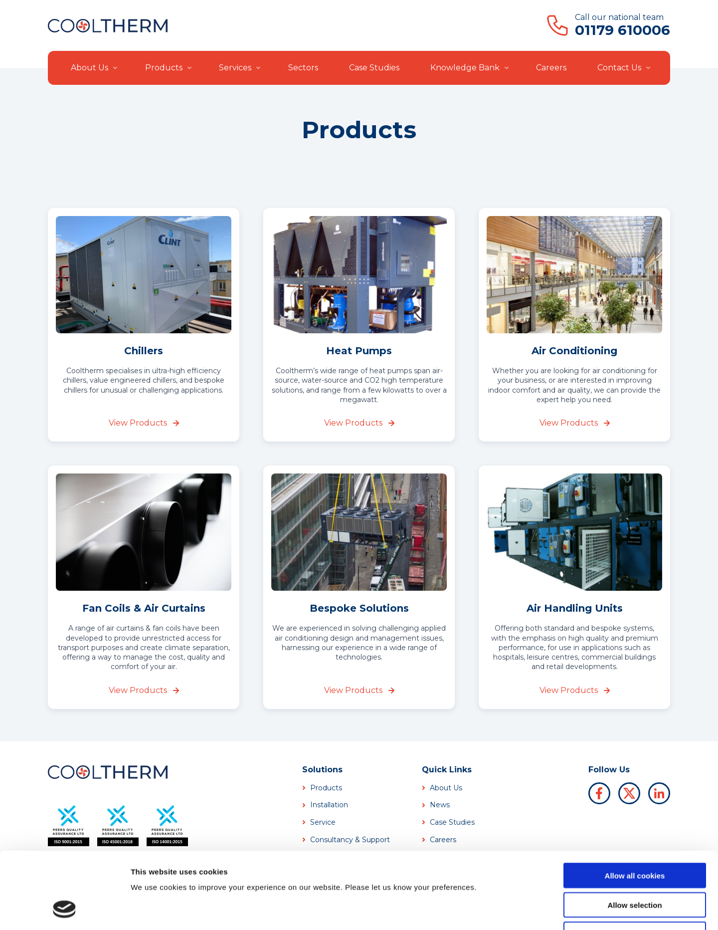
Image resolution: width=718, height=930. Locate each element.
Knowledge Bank (465, 67)
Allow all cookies (635, 807)
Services (235, 67)
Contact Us (619, 67)
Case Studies (374, 67)
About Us (89, 67)
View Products (144, 423)
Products (163, 67)
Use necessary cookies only (635, 866)
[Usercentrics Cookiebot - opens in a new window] (64, 910)
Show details (523, 910)
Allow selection (634, 837)
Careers (551, 67)
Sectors (303, 67)
